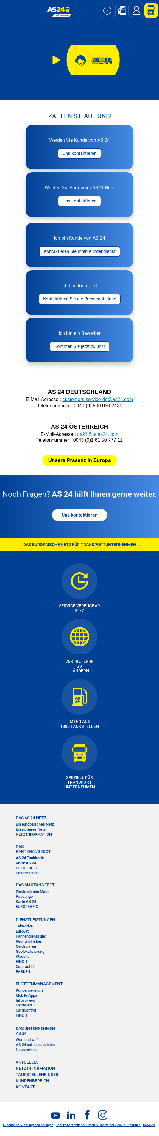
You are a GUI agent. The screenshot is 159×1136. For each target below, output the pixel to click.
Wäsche (22, 956)
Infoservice (25, 1000)
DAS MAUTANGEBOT (35, 885)
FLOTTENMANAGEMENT (36, 984)
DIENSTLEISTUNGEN (35, 919)
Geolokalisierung (30, 951)
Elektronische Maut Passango (32, 894)
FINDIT (22, 961)
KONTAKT (25, 1087)
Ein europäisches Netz (35, 824)
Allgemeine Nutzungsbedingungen (28, 1125)
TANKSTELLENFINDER (37, 1074)
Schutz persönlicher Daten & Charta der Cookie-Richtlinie (98, 1125)
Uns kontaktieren (80, 515)
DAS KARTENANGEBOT (33, 849)
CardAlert (24, 1005)
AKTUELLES (27, 1062)
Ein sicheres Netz (31, 829)
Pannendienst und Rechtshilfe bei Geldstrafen (31, 941)
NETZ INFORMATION (34, 834)
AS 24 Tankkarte (30, 858)
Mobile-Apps (26, 995)
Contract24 (25, 966)
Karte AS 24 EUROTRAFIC (27, 865)
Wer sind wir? (27, 1039)
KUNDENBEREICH (32, 1080)
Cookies (149, 1125)
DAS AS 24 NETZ (31, 817)
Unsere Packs (28, 873)
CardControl (26, 1010)
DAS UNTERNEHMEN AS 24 (35, 1031)
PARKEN (23, 971)
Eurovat (22, 931)
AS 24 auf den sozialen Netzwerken (35, 1047)
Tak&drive (24, 926)
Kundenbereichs (29, 990)
